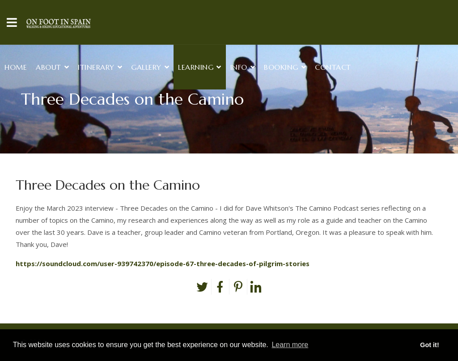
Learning (195, 67)
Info (238, 67)
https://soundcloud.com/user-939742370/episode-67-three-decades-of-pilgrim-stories (163, 263)
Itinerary (96, 67)
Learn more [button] (289, 344)
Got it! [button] (429, 344)
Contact (333, 67)
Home (15, 67)
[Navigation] (12, 22)
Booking (281, 67)
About (48, 67)
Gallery (146, 67)
